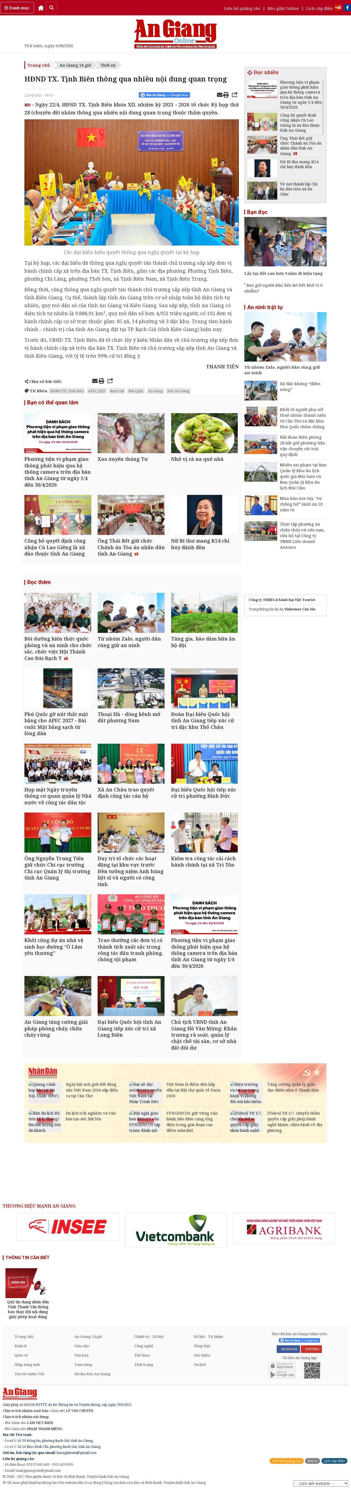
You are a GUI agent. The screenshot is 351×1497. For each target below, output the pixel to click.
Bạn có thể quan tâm (52, 402)
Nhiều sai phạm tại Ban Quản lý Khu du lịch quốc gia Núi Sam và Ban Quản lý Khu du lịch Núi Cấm (303, 476)
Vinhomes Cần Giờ (299, 609)
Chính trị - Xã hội (148, 1341)
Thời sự (108, 65)
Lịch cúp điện (319, 8)
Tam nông (83, 1369)
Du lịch (200, 1369)
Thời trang (143, 1369)
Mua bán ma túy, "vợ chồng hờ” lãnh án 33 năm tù (301, 503)
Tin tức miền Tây (29, 1379)
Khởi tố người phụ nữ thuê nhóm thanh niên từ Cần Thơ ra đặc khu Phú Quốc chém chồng (303, 418)
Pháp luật (202, 1351)
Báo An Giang (178, 390)
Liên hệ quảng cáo (242, 8)
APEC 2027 (97, 390)
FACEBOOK (288, 1354)
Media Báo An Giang (92, 1379)
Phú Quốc (136, 390)
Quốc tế (21, 1360)
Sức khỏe (202, 1360)
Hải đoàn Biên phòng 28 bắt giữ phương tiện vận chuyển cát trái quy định (302, 445)
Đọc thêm (39, 583)
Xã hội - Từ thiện (208, 1341)
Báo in (312, 1466)
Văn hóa (81, 1360)
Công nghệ (143, 1351)
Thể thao (142, 1360)
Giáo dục (82, 1351)
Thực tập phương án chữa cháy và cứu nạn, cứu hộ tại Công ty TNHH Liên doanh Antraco (302, 535)
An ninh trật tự (265, 307)
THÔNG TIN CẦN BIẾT (27, 1262)
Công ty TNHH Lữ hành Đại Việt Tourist (282, 599)
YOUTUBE (311, 1354)
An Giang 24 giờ (75, 65)
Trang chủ (38, 65)
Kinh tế (21, 1351)
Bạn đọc (257, 212)
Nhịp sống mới (27, 1369)
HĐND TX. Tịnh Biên (67, 390)
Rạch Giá (117, 390)
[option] (68, 1232)
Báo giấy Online (283, 8)
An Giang (155, 390)
